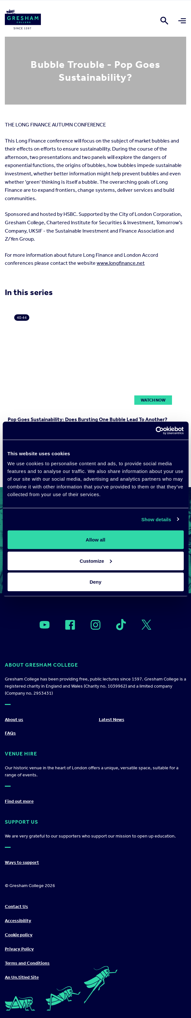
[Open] (45, 625)
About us (14, 719)
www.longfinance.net (121, 263)
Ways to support (22, 862)
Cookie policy (19, 935)
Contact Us (16, 906)
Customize (96, 560)
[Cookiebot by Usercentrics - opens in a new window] (155, 431)
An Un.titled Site (22, 977)
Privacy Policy (19, 949)
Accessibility (18, 920)
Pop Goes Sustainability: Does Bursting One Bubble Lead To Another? (87, 419)
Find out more (19, 801)
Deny (95, 582)
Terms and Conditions (27, 963)
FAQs (10, 733)
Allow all (95, 539)
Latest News (111, 719)
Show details (156, 519)
